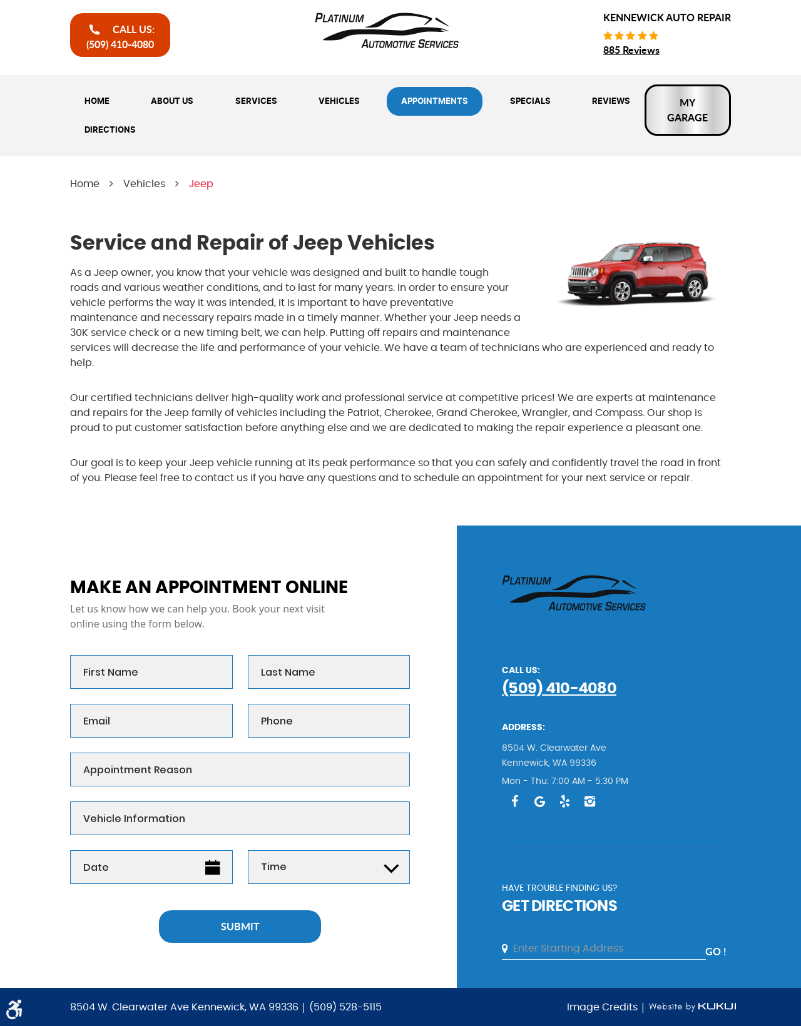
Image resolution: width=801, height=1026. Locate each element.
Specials (530, 101)
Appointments (434, 101)
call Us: (120, 36)
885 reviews (631, 50)
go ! (716, 951)
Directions (110, 130)
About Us (172, 101)
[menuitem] (97, 101)
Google (539, 801)
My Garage (687, 109)
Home (97, 101)
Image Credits (603, 1007)
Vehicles (339, 101)
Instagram (589, 801)
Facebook (514, 801)
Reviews (611, 101)
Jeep (201, 184)
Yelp (564, 801)
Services (256, 101)
